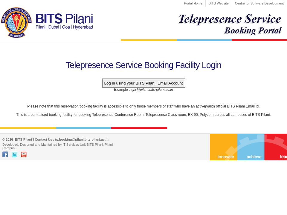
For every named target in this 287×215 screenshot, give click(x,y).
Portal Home (193, 3)
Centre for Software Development (259, 3)
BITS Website (219, 3)
